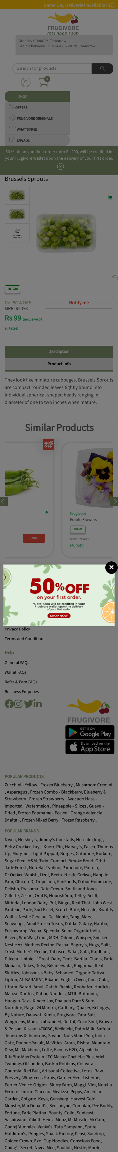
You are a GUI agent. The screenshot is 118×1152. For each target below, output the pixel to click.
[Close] (111, 567)
